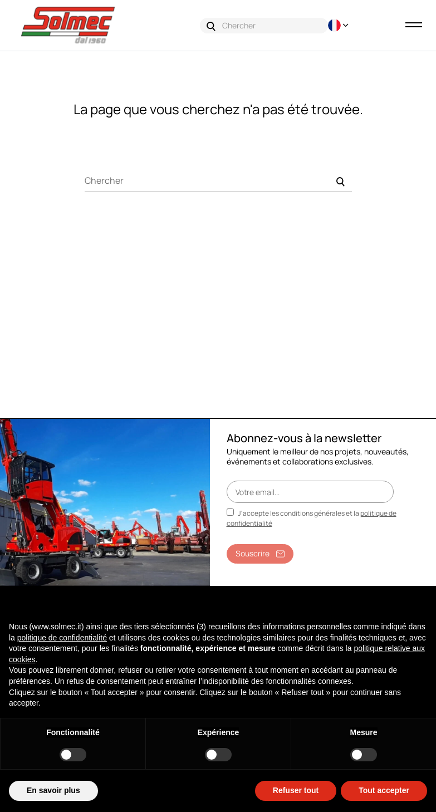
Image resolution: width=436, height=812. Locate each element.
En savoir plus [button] (53, 790)
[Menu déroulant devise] (339, 25)
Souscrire (260, 553)
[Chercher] (218, 180)
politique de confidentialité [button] (62, 637)
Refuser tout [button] (296, 790)
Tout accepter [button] (384, 790)
